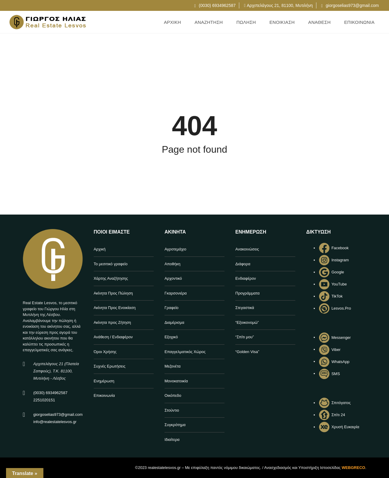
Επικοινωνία (104, 395)
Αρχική (100, 249)
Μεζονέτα (172, 366)
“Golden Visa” (247, 351)
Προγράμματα (247, 293)
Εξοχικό (171, 337)
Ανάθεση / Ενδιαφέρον (113, 337)
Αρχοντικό (173, 278)
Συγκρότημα (175, 424)
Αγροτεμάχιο (175, 249)
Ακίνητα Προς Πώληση (113, 293)
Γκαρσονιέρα (176, 293)
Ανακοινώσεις (247, 249)
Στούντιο (172, 410)
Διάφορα (242, 264)
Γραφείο (171, 307)
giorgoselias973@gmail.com (350, 5)
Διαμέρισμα (174, 322)
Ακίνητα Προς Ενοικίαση (115, 307)
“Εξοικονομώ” (247, 322)
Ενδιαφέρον (245, 278)
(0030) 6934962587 (215, 5)
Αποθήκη (172, 264)
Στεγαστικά (244, 307)
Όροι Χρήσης (105, 351)
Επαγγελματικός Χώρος (185, 351)
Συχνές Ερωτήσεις (110, 366)
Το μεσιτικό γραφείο (111, 264)
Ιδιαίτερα (172, 439)
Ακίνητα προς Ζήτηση (112, 322)
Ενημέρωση (104, 381)
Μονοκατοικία (176, 381)
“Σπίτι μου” (244, 337)
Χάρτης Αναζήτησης (111, 278)
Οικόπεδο (173, 395)
